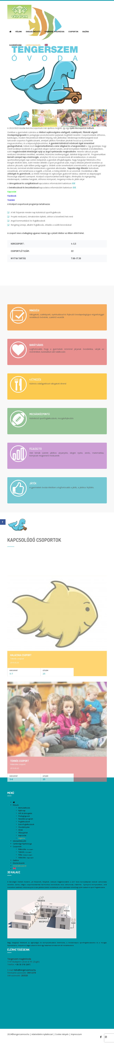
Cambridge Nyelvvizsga (54, 31)
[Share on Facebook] (3, 522)
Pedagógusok (24, 816)
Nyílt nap (21, 810)
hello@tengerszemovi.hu (25, 970)
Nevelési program (25, 819)
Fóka (25, 855)
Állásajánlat (23, 833)
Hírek (20, 830)
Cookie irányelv (62, 1034)
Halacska (25, 857)
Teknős (24, 852)
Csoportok (73, 31)
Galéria (85, 31)
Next (105, 90)
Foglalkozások (24, 821)
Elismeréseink (15, 45)
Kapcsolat (22, 835)
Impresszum (76, 1034)
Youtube (11, 200)
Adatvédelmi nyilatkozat (42, 1034)
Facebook (11, 196)
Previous (9, 90)
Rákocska (25, 849)
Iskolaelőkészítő (33, 31)
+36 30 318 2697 (22, 964)
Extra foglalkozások (26, 824)
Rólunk (18, 31)
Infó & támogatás (25, 813)
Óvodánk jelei (24, 827)
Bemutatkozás (24, 808)
